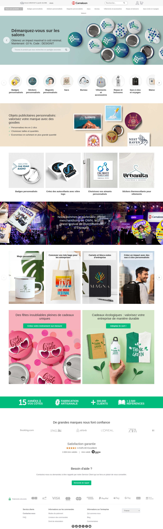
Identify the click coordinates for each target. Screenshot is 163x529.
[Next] (159, 82)
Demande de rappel (81, 483)
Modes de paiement (55, 513)
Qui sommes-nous (94, 513)
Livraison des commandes (58, 517)
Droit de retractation (55, 521)
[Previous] (4, 82)
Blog (88, 517)
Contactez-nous (29, 513)
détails (51, 3)
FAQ (24, 517)
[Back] (4, 277)
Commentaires (92, 521)
